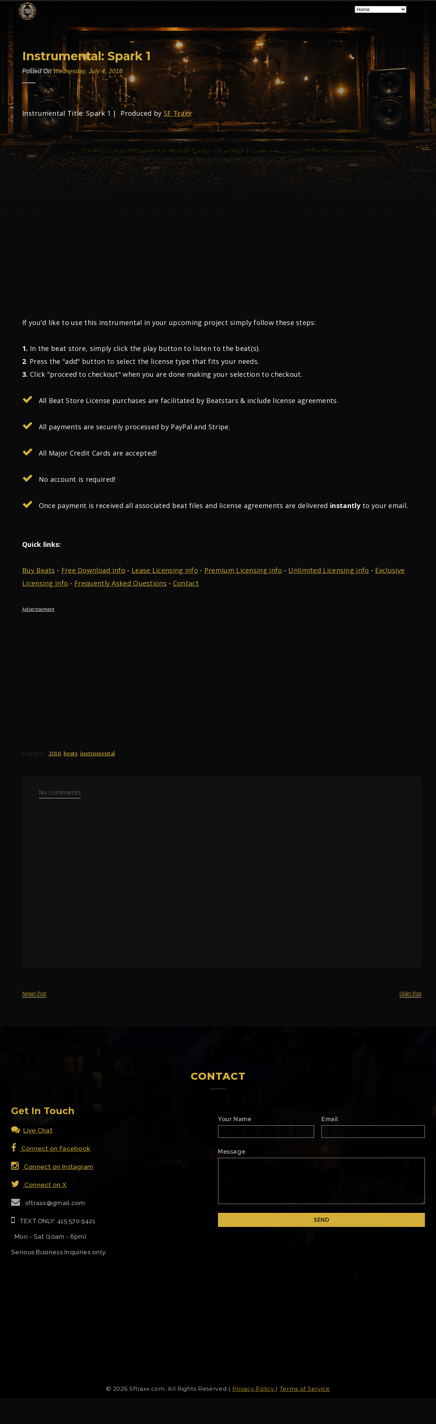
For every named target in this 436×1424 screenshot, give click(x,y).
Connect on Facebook (50, 1148)
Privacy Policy (254, 1388)
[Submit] (321, 1220)
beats (71, 753)
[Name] (266, 1131)
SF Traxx (177, 113)
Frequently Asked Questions (120, 583)
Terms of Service (305, 1388)
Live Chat (31, 1130)
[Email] (373, 1131)
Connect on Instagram (52, 1166)
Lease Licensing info (165, 570)
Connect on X (39, 1184)
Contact (186, 583)
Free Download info (93, 570)
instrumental (97, 753)
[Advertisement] (218, 669)
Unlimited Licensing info (328, 570)
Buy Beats (38, 570)
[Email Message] (321, 1181)
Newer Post (34, 994)
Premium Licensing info (243, 570)
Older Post (410, 994)
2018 (55, 753)
